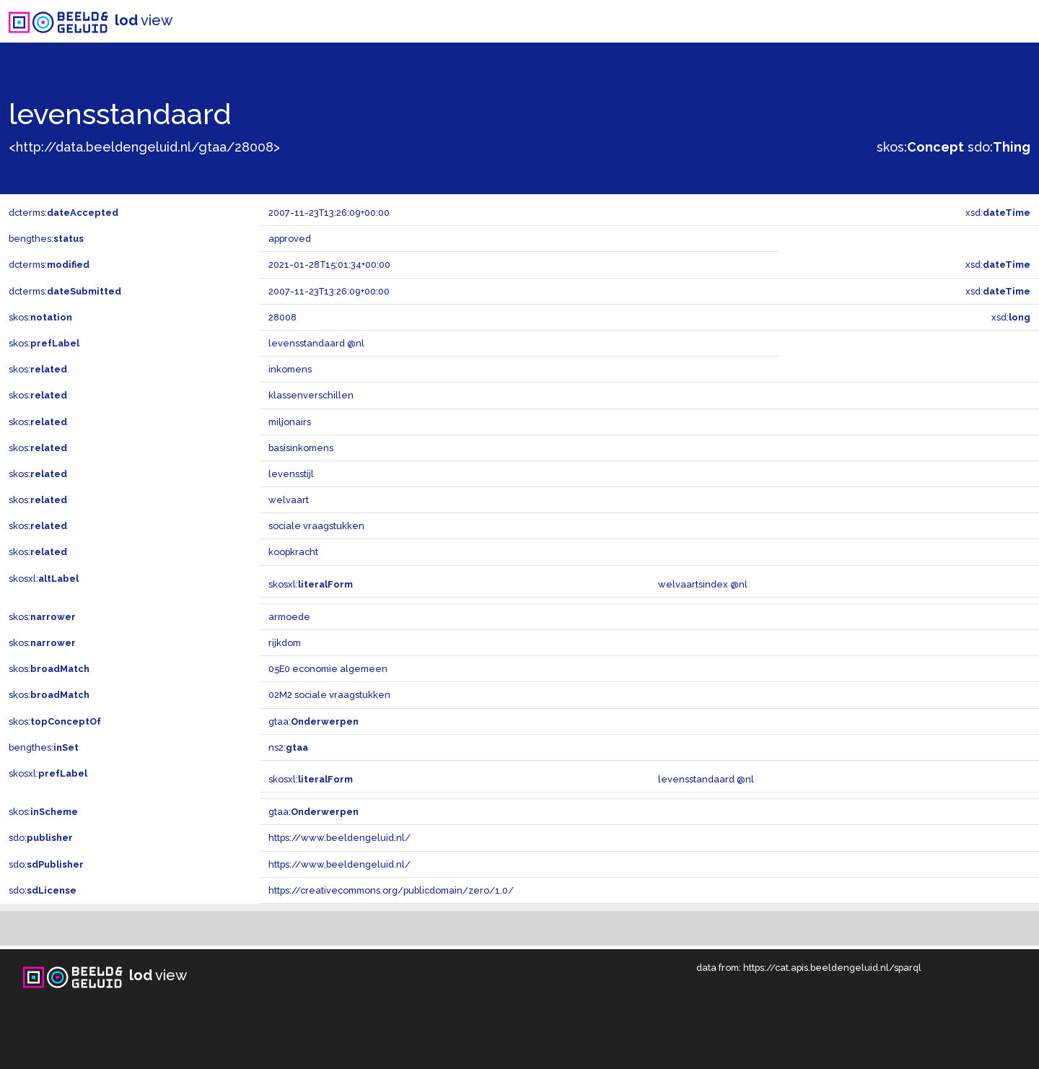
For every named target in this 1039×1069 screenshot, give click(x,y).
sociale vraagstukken (316, 525)
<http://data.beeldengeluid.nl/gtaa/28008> (144, 146)
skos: (920, 146)
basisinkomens (300, 447)
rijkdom (284, 642)
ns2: (288, 747)
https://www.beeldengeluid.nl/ (339, 837)
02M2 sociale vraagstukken (329, 694)
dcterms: (63, 212)
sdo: (999, 146)
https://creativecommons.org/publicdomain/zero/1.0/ (391, 890)
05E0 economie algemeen (327, 668)
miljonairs (289, 421)
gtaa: (313, 721)
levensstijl (291, 473)
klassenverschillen (311, 395)
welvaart (288, 499)
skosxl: (44, 578)
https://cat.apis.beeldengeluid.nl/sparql (832, 967)
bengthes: (46, 238)
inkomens (290, 369)
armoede (289, 616)
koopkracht (293, 551)
